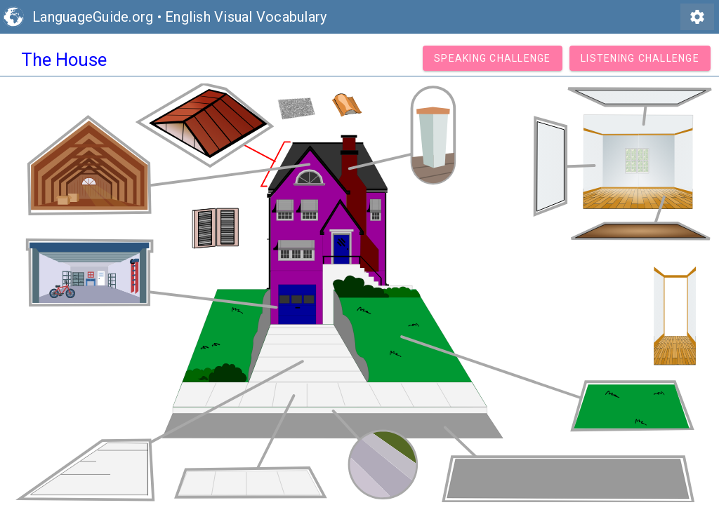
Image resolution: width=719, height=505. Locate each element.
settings (697, 16)
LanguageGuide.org (92, 16)
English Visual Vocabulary (245, 16)
